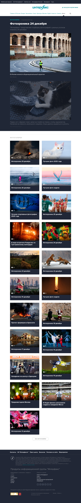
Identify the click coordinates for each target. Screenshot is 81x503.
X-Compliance (14, 477)
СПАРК (12, 476)
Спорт (34, 13)
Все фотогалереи (40, 439)
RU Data (39, 478)
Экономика (29, 13)
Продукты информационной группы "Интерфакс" (35, 469)
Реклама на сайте (52, 452)
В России (17, 13)
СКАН (38, 476)
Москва (44, 13)
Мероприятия (63, 452)
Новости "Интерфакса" (42, 474)
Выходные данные (35, 494)
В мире (23, 13)
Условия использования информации (40, 493)
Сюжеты (59, 13)
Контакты (13, 452)
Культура (39, 13)
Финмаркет (47, 2)
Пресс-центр (34, 452)
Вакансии (42, 452)
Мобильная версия (6, 2)
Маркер (12, 481)
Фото (63, 13)
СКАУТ (12, 479)
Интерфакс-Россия (37, 2)
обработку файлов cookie (29, 465)
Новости (53, 13)
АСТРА (12, 482)
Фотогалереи (14, 20)
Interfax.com (27, 2)
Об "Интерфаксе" (18, 2)
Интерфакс (40, 7)
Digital (49, 13)
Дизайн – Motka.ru (57, 493)
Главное (12, 13)
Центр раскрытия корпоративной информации (45, 480)
